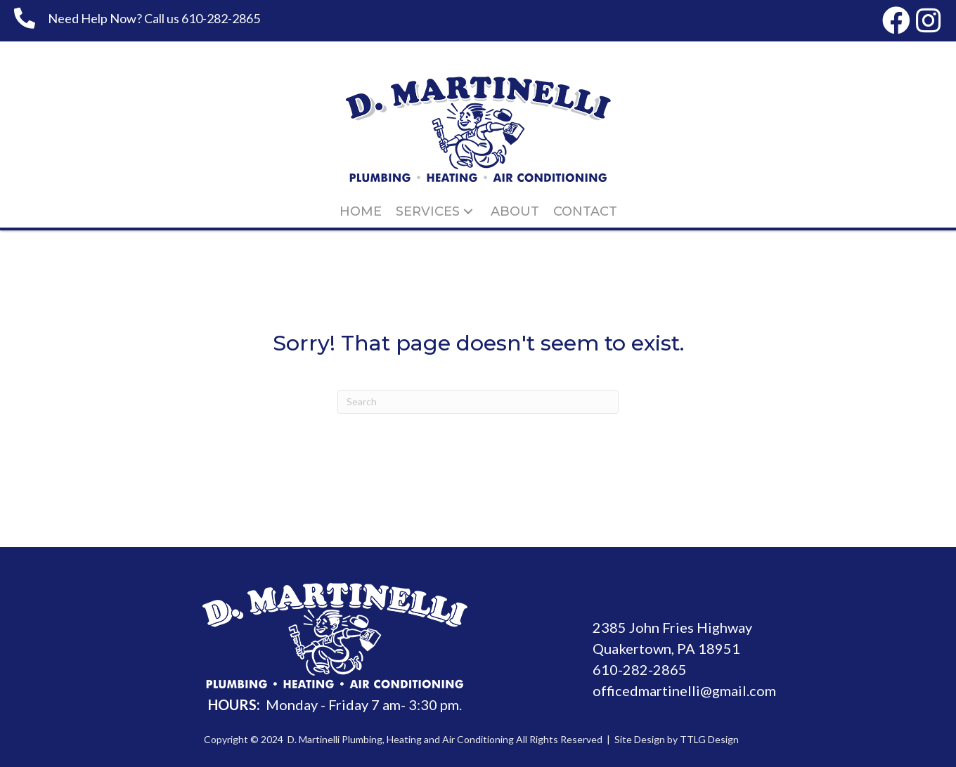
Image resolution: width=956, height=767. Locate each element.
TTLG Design (709, 739)
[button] (896, 20)
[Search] (478, 402)
